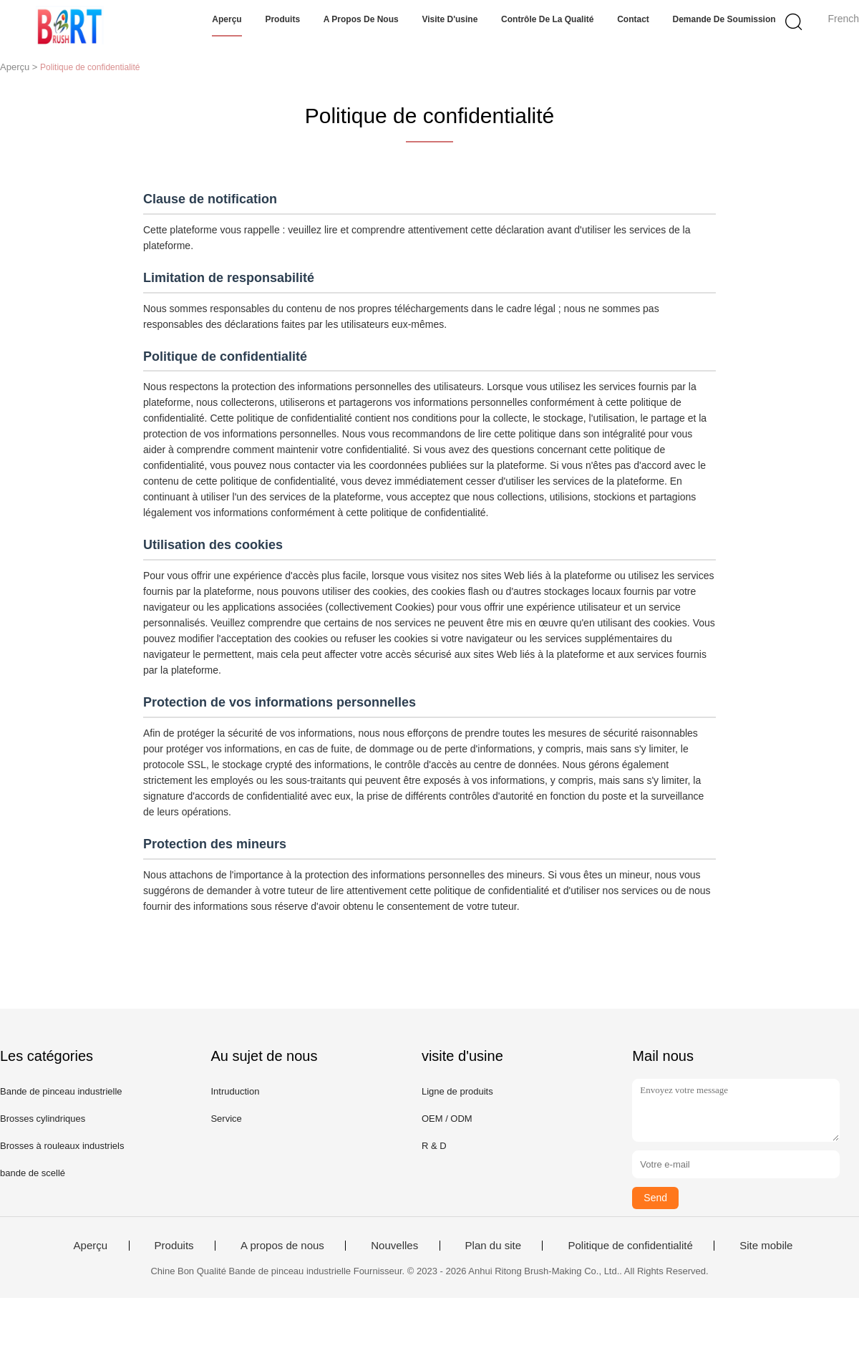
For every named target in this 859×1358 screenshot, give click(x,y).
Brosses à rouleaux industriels (62, 1145)
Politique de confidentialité (630, 1246)
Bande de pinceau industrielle (61, 1091)
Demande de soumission (724, 19)
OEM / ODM (447, 1118)
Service (225, 1118)
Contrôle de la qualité (547, 19)
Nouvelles (394, 1246)
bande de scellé (32, 1173)
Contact (633, 19)
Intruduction (234, 1091)
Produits (282, 19)
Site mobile (765, 1246)
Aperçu (226, 19)
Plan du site (493, 1246)
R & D (434, 1145)
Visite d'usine (449, 19)
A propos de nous (361, 19)
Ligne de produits (457, 1091)
